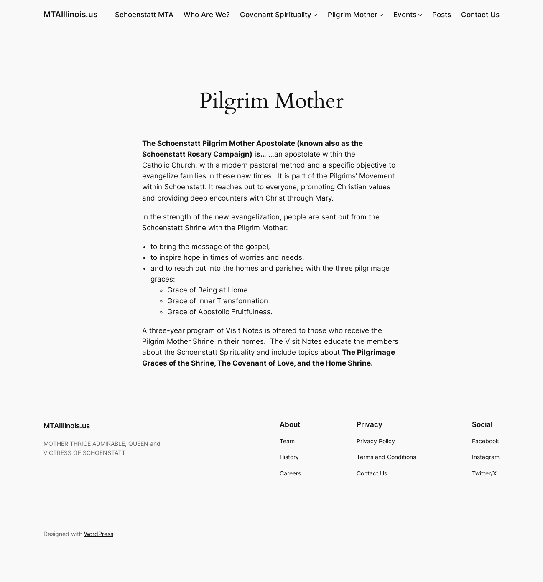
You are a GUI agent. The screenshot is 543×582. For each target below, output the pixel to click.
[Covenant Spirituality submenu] (315, 15)
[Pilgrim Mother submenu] (381, 15)
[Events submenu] (420, 15)
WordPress (98, 533)
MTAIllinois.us (70, 14)
